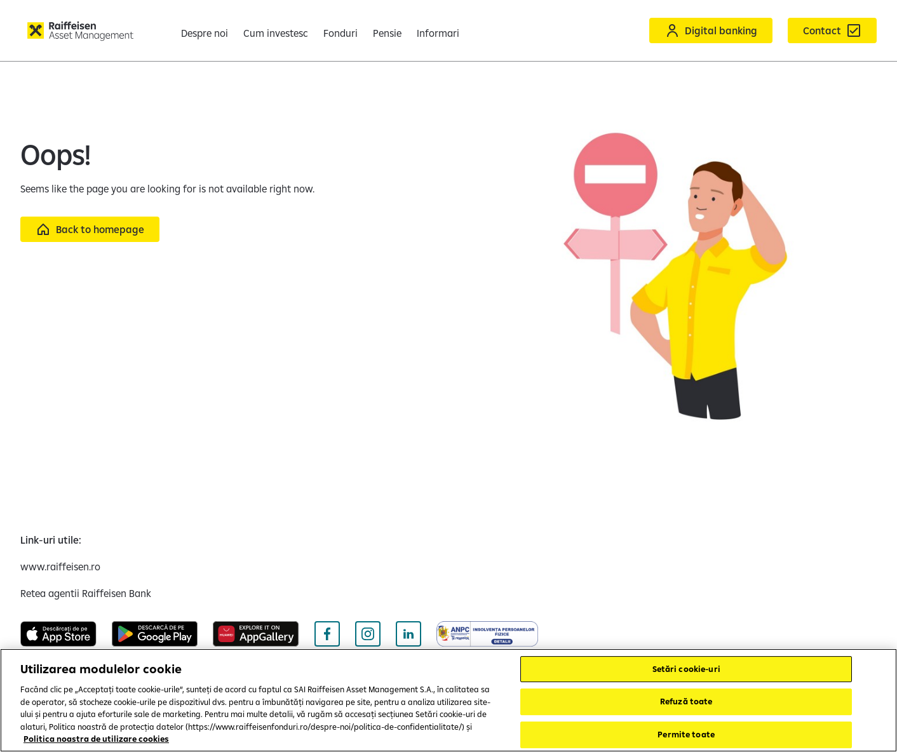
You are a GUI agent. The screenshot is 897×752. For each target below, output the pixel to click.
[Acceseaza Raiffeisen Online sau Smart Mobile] (710, 30)
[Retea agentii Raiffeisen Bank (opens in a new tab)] (85, 593)
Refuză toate (686, 701)
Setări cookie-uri (686, 669)
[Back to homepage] (89, 229)
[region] (448, 700)
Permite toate (686, 734)
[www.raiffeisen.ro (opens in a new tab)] (60, 566)
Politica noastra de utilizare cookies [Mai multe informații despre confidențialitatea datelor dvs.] (96, 739)
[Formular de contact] (832, 30)
